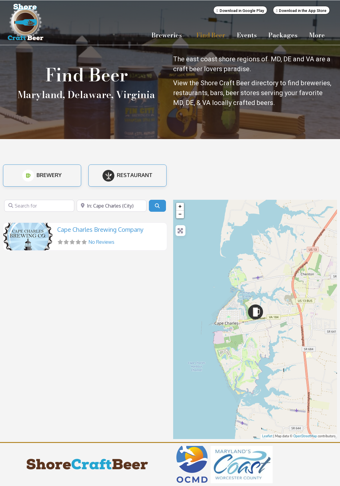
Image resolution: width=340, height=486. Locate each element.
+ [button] (180, 206)
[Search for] (39, 205)
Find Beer (211, 35)
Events (247, 35)
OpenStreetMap (305, 436)
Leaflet (267, 436)
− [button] (180, 214)
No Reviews (101, 242)
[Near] (112, 205)
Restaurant (127, 174)
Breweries (168, 35)
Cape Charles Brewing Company (100, 229)
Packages (282, 35)
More (318, 35)
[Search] (157, 205)
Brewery (42, 174)
